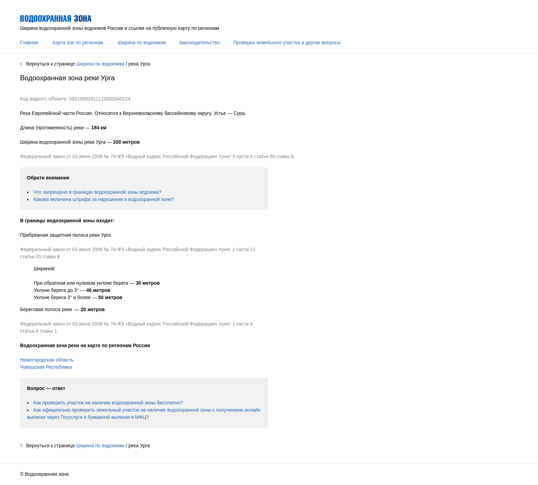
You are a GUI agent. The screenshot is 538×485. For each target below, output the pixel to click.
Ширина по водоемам (142, 42)
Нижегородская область (47, 360)
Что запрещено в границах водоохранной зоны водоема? (98, 192)
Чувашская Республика (46, 367)
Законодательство (199, 42)
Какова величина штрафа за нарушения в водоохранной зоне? (104, 199)
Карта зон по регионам (77, 42)
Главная (29, 42)
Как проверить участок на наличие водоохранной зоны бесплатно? (108, 402)
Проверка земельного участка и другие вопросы (287, 42)
